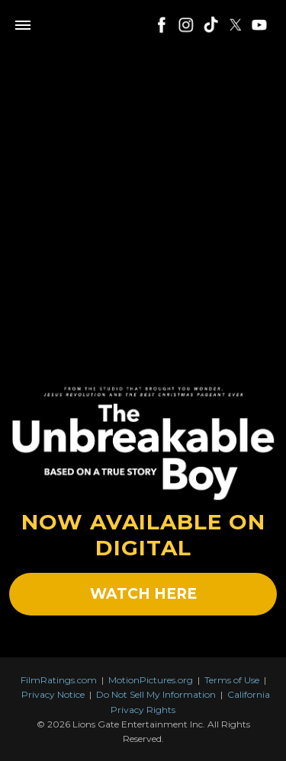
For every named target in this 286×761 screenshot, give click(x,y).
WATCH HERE (143, 594)
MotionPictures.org (150, 680)
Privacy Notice (53, 694)
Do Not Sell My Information (156, 694)
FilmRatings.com (59, 680)
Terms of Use (231, 680)
